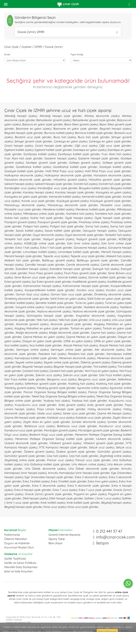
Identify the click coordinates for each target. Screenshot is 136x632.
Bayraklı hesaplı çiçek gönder (23, 133)
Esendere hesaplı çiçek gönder (70, 269)
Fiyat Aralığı (77, 54)
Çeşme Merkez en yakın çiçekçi (44, 337)
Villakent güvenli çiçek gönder (103, 443)
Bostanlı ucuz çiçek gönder (33, 137)
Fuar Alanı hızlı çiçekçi (116, 154)
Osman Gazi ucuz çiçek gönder (72, 294)
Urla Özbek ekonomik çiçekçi (45, 468)
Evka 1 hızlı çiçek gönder (56, 247)
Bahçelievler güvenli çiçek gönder (94, 120)
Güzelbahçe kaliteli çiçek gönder (75, 167)
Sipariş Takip (57, 539)
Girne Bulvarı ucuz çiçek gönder (35, 277)
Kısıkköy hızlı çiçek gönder (113, 383)
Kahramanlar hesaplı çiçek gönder (86, 286)
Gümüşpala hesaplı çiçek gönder (50, 315)
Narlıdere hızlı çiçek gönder (113, 213)
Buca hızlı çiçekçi (64, 137)
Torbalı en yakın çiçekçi (85, 328)
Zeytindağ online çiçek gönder (24, 460)
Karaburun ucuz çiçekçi (115, 426)
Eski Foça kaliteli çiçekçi (115, 375)
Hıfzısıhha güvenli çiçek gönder (110, 179)
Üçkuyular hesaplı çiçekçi (100, 230)
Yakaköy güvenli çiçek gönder (56, 388)
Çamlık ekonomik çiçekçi (82, 264)
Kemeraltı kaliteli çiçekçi (64, 196)
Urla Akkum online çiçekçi (89, 464)
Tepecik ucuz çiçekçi (56, 256)
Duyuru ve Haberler (17, 543)
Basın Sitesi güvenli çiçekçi (81, 124)
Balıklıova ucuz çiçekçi (39, 426)
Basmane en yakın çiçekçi (33, 128)
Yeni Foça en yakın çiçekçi (101, 371)
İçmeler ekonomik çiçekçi (89, 422)
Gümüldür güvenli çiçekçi (114, 451)
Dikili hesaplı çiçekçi (35, 498)
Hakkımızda (12, 534)
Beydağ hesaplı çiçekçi (116, 502)
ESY (29, 622)
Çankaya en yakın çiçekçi (70, 141)
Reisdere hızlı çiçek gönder (86, 354)
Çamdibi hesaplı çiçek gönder (45, 264)
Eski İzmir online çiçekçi (83, 243)
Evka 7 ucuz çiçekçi (65, 490)
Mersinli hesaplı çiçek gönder (23, 256)
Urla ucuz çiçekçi (100, 320)
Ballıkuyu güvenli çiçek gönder (98, 260)
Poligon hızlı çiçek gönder (67, 226)
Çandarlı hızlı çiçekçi (35, 371)
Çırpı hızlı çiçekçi (57, 456)
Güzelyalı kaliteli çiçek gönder (24, 171)
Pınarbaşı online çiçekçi (94, 222)
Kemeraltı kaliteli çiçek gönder (102, 196)
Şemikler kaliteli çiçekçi (19, 303)
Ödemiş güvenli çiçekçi (95, 362)
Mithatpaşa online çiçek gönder (44, 213)
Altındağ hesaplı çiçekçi (20, 116)
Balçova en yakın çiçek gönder (42, 124)
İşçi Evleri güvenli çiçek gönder (51, 281)
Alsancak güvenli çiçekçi (32, 324)
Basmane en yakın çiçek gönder (75, 128)
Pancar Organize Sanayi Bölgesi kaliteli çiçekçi (55, 392)
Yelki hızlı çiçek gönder (73, 320)
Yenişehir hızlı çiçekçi (118, 235)
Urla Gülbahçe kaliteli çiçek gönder (47, 464)
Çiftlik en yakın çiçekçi (78, 341)
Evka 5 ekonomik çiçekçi (49, 485)
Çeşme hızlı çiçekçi (103, 332)
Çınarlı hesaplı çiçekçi (18, 145)
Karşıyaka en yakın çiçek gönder (26, 196)
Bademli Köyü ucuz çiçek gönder (51, 434)
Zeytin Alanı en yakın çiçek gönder (46, 422)
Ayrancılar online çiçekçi (92, 388)
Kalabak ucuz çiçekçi (60, 417)
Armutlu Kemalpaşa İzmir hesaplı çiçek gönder (79, 473)
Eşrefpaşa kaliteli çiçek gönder (79, 154)
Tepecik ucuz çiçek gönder (87, 256)
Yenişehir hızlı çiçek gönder (22, 239)
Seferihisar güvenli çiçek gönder (46, 383)
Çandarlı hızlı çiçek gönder (66, 371)
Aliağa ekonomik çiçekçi (31, 332)
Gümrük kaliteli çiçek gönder (107, 277)
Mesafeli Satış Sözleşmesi (20, 567)
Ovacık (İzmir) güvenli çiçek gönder (48, 494)
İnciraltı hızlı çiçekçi (86, 184)
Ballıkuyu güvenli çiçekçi (58, 260)
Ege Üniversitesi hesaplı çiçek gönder (49, 477)
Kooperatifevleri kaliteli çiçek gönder (50, 290)
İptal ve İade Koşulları (18, 571)
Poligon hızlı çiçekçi (36, 226)
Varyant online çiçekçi (29, 307)
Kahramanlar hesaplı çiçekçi (42, 286)
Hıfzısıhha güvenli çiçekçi (70, 179)
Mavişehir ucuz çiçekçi (115, 205)
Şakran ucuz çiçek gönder (80, 375)
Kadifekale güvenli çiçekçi (89, 281)
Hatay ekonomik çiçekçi (104, 409)
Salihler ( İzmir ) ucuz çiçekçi (102, 498)
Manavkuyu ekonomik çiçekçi (24, 205)
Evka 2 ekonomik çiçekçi (91, 477)
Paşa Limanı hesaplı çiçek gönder (61, 409)
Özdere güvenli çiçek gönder (75, 451)
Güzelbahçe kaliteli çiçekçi (33, 167)
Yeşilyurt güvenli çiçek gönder (96, 239)
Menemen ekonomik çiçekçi (77, 358)
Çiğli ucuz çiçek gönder (115, 145)
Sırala (7, 54)
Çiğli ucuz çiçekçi (86, 145)
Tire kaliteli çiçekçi (104, 366)
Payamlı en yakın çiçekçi (90, 494)
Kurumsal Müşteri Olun (19, 547)
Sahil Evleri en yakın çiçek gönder (109, 298)
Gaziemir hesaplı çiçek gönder (98, 158)
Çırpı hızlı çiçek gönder (83, 456)
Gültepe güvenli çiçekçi (84, 162)
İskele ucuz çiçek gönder (79, 413)
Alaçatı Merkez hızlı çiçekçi (80, 345)
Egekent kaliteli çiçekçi (18, 150)
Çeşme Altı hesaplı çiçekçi (114, 413)
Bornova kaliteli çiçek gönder (94, 133)
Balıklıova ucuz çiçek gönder (77, 426)
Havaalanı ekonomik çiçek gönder (28, 179)
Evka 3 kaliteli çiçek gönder (68, 481)
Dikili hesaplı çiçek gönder (66, 498)
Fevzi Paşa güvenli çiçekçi (46, 273)
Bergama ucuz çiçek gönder (97, 379)
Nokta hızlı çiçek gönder (46, 218)
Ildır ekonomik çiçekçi (109, 349)
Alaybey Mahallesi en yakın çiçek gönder (42, 328)
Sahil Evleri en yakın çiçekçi (68, 298)
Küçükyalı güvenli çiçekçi (72, 201)
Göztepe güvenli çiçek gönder (46, 162)
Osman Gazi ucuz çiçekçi (32, 294)
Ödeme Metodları (15, 539)
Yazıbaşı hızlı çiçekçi (56, 400)
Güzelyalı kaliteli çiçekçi (115, 167)
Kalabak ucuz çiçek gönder (93, 417)
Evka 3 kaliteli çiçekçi (36, 481)
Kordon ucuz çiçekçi (90, 290)
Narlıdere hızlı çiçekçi (80, 213)
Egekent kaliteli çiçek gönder (53, 150)
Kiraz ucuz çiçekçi (55, 507)
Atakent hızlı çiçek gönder (22, 260)
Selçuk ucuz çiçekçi (101, 447)
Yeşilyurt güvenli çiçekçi (58, 239)
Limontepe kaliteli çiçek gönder (79, 252)
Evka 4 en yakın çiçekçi (103, 481)
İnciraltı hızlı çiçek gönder (115, 184)
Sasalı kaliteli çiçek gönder (63, 230)
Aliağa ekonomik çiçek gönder (69, 332)
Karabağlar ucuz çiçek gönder (58, 188)
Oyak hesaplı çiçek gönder (113, 218)
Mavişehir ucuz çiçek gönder (22, 209)
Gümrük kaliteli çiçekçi (72, 277)
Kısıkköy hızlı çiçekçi (81, 383)
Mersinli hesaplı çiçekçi (116, 252)
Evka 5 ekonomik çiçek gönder (88, 485)
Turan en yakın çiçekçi (89, 303)
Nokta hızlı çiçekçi (16, 218)
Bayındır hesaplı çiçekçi (37, 366)
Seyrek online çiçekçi (28, 362)
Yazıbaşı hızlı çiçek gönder (89, 400)
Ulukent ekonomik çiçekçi (113, 439)
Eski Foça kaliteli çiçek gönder (24, 379)
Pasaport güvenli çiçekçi (20, 222)
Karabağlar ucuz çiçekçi (20, 188)
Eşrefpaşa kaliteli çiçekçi (40, 154)
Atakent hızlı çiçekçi (118, 256)
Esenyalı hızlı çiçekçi (106, 269)
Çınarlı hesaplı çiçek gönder (54, 145)
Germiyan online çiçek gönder (72, 349)
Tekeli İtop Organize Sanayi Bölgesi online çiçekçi (63, 396)
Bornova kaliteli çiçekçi (59, 133)
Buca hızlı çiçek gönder (93, 137)
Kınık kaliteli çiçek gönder (83, 502)
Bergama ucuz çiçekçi (61, 379)
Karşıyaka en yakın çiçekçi (113, 192)
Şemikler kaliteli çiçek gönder (55, 303)
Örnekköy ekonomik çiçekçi (112, 294)
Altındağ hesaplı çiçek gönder (61, 116)
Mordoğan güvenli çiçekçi (60, 430)
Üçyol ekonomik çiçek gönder (84, 235)
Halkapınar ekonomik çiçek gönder (68, 175)
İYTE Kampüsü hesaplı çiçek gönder (63, 447)
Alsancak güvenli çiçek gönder (71, 324)
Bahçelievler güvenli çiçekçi (53, 120)
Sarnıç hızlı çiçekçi (97, 226)
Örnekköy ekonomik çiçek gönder (26, 298)
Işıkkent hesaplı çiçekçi (19, 184)
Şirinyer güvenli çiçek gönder (33, 141)
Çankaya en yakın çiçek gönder (110, 141)
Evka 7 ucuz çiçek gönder (95, 490)
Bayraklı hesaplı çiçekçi (115, 128)
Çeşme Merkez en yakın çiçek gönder (91, 337)
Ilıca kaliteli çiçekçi (16, 345)
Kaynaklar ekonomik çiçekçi (95, 315)
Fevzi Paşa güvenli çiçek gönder (85, 273)
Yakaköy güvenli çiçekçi (19, 388)
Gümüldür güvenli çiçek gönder (24, 456)
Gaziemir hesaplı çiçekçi (60, 158)
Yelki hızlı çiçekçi (46, 320)
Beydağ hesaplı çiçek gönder (23, 507)
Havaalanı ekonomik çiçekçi (112, 175)
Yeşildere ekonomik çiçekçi (101, 307)
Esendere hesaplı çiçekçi (32, 269)
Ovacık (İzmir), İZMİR (68, 32)
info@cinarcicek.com (115, 537)
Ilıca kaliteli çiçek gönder (46, 345)
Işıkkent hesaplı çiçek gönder (53, 184)
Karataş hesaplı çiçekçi (38, 192)
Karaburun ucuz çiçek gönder (23, 430)
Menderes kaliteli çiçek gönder (95, 209)
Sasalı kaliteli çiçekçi (29, 230)
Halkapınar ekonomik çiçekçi (23, 175)
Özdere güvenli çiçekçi (39, 451)
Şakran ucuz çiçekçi (49, 375)
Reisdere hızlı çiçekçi (52, 354)
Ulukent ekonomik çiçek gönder (26, 443)
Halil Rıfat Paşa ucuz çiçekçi (64, 171)
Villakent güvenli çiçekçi (65, 443)
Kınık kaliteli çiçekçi (53, 502)
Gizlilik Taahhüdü (15, 558)
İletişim (102, 543)
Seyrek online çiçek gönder (61, 362)
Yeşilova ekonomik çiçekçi (54, 311)
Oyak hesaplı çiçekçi (79, 218)
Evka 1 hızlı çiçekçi (27, 247)
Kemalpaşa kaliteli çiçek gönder (36, 358)
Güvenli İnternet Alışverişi (64, 534)
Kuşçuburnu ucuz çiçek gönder (36, 405)
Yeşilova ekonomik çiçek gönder (93, 311)
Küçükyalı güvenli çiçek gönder (110, 201)
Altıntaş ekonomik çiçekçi (101, 116)
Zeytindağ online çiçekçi (115, 456)
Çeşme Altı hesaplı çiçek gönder (25, 417)
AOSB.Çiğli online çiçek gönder (44, 243)
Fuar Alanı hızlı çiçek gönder (23, 158)
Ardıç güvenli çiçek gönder (105, 405)
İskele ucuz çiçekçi (49, 413)
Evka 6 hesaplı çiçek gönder (32, 490)
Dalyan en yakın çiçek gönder (42, 341)
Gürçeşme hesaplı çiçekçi (90, 247)
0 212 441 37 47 (109, 531)
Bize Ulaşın (56, 543)
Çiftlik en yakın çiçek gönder (112, 341)
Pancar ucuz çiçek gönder (93, 460)
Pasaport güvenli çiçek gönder (58, 222)
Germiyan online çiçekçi (32, 349)
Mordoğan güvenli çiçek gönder (99, 430)
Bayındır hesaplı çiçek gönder (73, 366)
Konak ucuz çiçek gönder (38, 201)
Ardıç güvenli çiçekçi (71, 405)
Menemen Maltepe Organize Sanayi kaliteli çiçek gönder (54, 439)
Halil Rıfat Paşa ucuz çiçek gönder (108, 171)
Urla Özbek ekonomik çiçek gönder (93, 468)
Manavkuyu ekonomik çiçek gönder (73, 205)
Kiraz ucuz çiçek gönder (82, 507)
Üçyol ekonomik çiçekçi (48, 235)
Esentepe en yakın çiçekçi (89, 150)
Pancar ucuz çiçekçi (60, 460)
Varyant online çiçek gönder (63, 307)
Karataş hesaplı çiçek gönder (74, 192)
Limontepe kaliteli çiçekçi (39, 252)
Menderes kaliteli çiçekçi (58, 209)
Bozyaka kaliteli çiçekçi (94, 188)
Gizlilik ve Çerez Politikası (20, 563)
